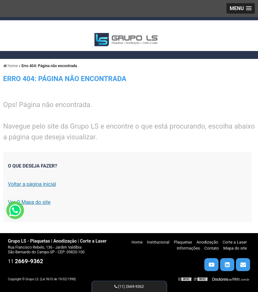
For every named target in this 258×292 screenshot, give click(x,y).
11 (25, 261)
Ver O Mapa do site (29, 202)
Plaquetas (183, 242)
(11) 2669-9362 (129, 286)
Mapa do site (235, 248)
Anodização (207, 242)
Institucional (158, 242)
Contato (211, 248)
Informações (188, 248)
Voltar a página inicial (32, 184)
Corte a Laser (235, 242)
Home (136, 242)
